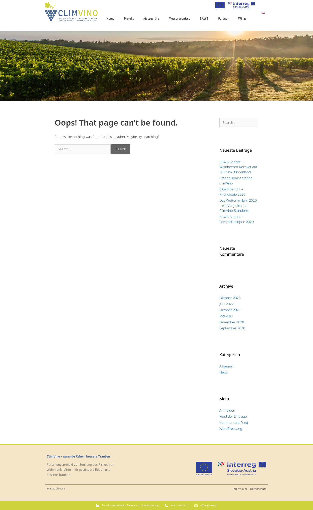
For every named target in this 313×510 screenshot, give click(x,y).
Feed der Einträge (233, 416)
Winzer (243, 19)
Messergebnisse (179, 19)
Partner (223, 19)
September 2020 (232, 328)
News (223, 372)
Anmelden (227, 410)
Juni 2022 (226, 303)
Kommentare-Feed (233, 422)
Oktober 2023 (230, 297)
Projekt (129, 19)
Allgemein (227, 366)
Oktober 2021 (230, 310)
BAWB (204, 19)
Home (110, 19)
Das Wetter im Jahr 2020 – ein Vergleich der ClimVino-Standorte (238, 205)
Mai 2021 (226, 316)
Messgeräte (151, 19)
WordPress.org (230, 428)
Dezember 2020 (231, 322)
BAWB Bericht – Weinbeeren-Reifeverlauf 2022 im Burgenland (238, 166)
